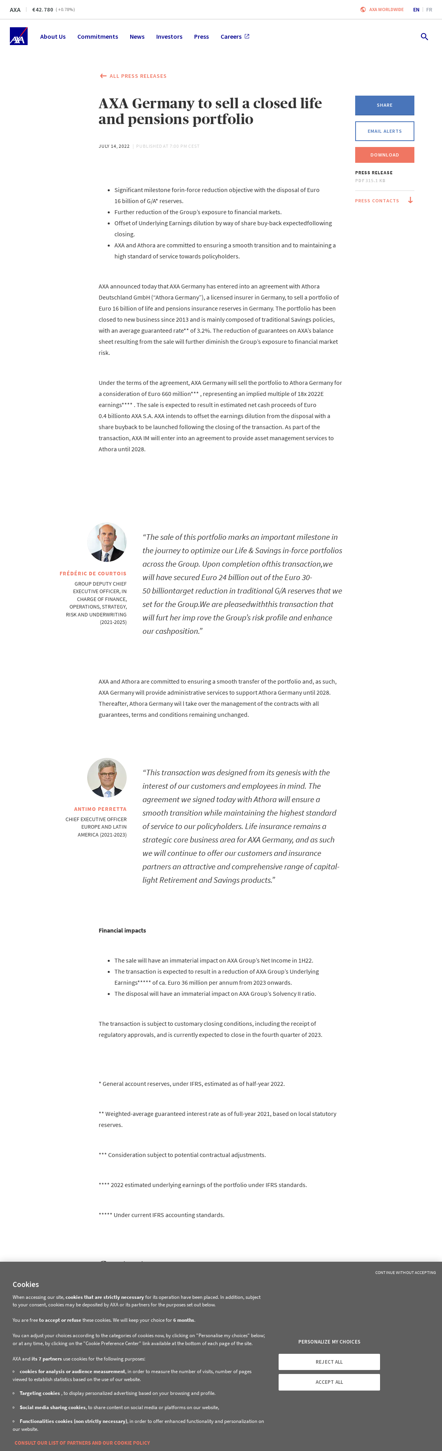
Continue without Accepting (405, 1272)
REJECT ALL (329, 1362)
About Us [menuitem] (53, 36)
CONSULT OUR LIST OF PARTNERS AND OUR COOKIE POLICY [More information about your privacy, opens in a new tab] (82, 1443)
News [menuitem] (137, 36)
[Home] (19, 36)
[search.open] (424, 36)
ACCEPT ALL (329, 1382)
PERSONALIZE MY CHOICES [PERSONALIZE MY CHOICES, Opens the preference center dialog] (329, 1341)
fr (429, 9)
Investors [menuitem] (169, 36)
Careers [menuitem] (235, 36)
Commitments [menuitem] (97, 36)
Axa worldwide (386, 9)
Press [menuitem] (201, 36)
